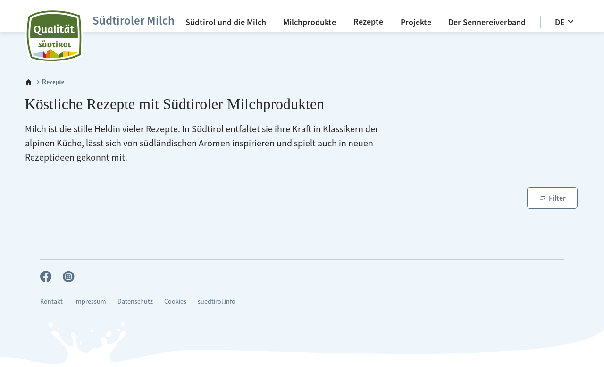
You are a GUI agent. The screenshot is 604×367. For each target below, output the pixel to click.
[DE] (565, 22)
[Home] (29, 82)
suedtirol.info (216, 301)
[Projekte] (416, 22)
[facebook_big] (45, 277)
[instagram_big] (68, 277)
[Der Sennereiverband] (486, 22)
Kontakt (51, 301)
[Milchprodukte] (309, 22)
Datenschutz (135, 301)
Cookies (175, 301)
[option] (540, 22)
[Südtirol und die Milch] (226, 22)
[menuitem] (226, 21)
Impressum (90, 301)
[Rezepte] (368, 21)
